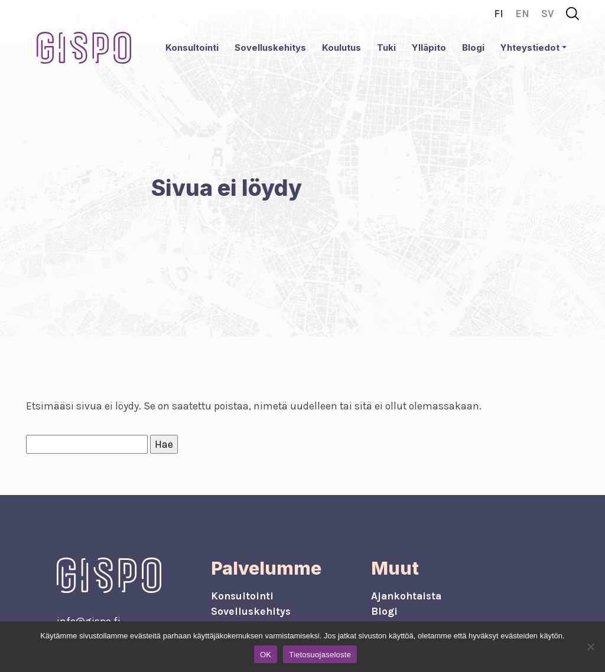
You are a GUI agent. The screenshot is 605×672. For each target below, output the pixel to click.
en (522, 13)
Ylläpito (429, 47)
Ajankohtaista (406, 596)
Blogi (473, 47)
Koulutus (341, 47)
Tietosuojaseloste (320, 654)
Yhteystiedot (530, 47)
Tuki (386, 47)
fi (498, 13)
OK (265, 654)
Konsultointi (192, 47)
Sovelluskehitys (270, 47)
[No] (590, 647)
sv (547, 13)
